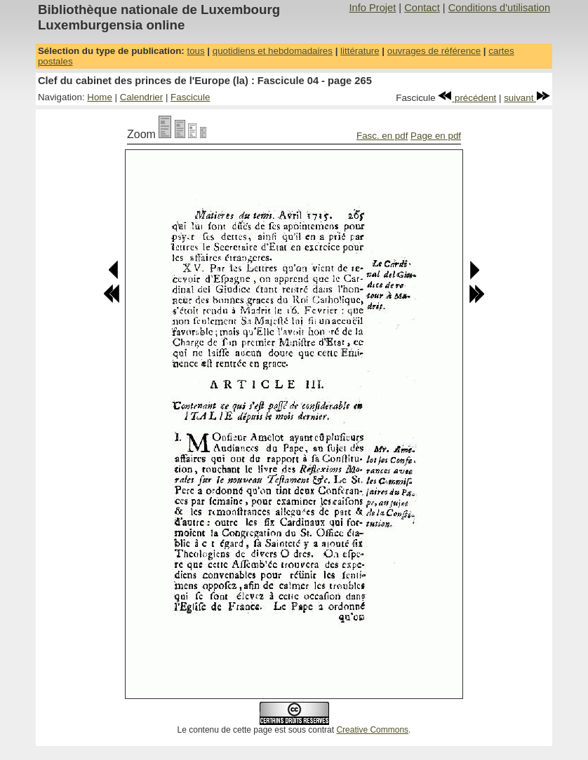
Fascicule (190, 97)
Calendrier (141, 97)
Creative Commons (372, 730)
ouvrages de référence (434, 51)
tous (195, 51)
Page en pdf (435, 135)
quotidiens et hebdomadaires (273, 51)
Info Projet (372, 7)
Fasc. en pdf (382, 135)
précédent (467, 98)
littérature (360, 51)
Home (99, 97)
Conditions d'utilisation (499, 7)
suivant (527, 98)
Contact (422, 7)
